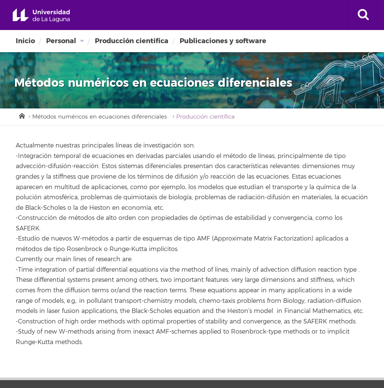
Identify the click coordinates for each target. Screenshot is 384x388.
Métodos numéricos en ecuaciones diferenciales (99, 116)
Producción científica (131, 40)
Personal (61, 40)
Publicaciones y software (223, 40)
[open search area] (363, 15)
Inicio (25, 40)
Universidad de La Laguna (41, 16)
